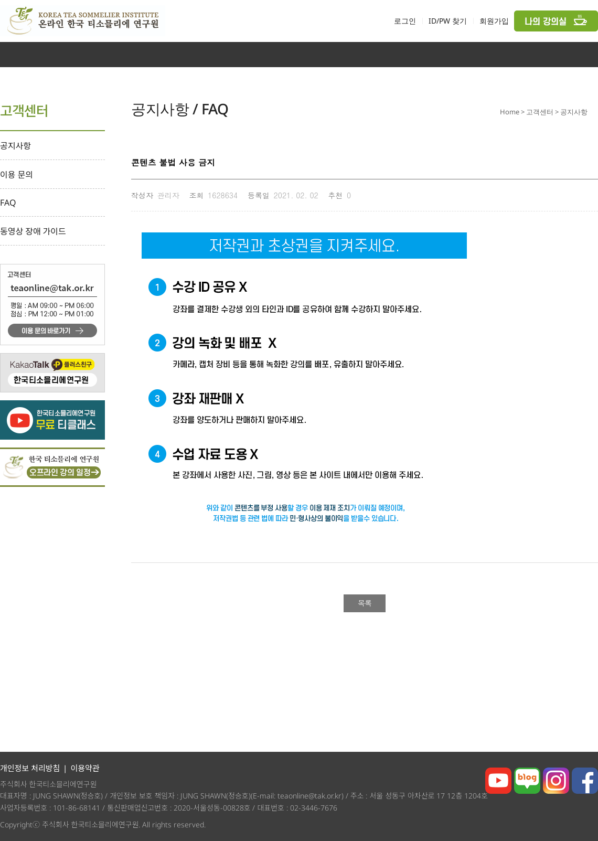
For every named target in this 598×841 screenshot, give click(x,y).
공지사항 (15, 146)
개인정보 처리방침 (30, 768)
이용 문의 (16, 174)
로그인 (405, 21)
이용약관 (84, 768)
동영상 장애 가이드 (33, 231)
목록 (364, 603)
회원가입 (494, 21)
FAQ (8, 202)
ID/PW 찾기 (448, 21)
